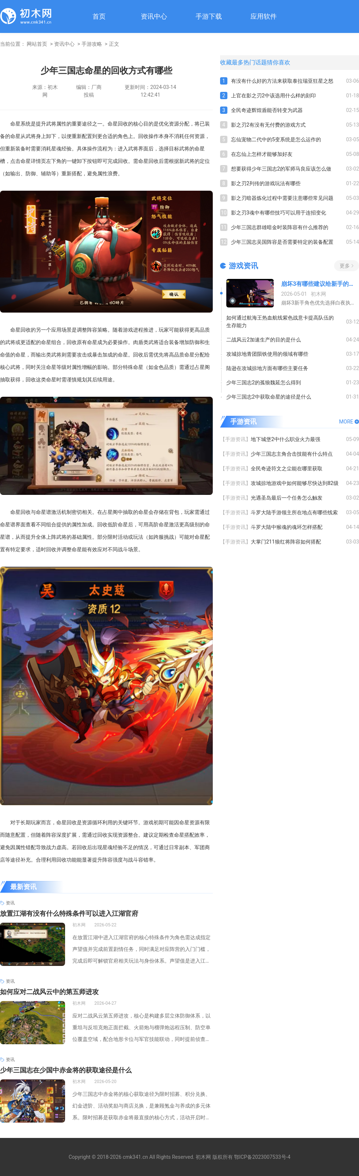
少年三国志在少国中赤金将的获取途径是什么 (66, 1070)
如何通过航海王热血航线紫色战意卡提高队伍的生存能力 (280, 321)
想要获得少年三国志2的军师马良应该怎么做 (281, 169)
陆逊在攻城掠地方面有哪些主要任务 (267, 368)
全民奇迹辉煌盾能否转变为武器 (267, 110)
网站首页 (37, 44)
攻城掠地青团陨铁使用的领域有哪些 (267, 354)
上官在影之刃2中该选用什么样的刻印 (273, 95)
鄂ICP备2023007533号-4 (262, 1157)
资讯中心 (154, 16)
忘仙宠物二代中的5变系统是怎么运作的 (276, 139)
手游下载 (209, 16)
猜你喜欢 (278, 62)
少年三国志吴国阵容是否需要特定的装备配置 (282, 242)
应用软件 (263, 16)
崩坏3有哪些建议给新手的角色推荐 (320, 283)
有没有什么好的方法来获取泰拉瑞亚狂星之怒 (282, 81)
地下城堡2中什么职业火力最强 (285, 439)
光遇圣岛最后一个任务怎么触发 (286, 498)
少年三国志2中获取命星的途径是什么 (268, 397)
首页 (99, 16)
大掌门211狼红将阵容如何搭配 (286, 542)
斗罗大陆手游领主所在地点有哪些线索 (294, 512)
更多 (345, 266)
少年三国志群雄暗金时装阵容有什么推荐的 (279, 227)
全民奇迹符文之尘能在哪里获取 (286, 468)
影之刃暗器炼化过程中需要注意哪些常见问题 (282, 198)
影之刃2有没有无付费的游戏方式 (268, 125)
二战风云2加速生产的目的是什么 (263, 340)
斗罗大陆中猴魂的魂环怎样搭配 (286, 527)
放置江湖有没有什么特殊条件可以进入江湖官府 (69, 913)
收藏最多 (231, 62)
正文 (114, 44)
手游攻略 (92, 44)
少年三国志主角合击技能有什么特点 (292, 454)
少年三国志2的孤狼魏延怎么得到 (263, 382)
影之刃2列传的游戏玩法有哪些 (266, 183)
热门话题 (255, 62)
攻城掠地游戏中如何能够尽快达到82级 (295, 483)
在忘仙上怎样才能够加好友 (261, 154)
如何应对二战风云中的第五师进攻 (49, 992)
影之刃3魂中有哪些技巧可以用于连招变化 (278, 213)
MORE (346, 422)
